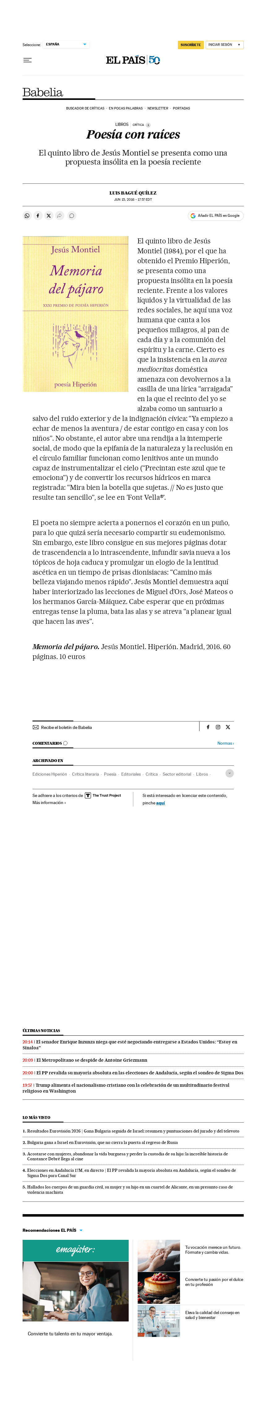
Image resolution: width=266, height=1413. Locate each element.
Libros (202, 774)
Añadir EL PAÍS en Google (218, 215)
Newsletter (158, 108)
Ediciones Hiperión (49, 774)
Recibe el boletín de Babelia (66, 727)
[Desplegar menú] (27, 60)
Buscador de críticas (85, 108)
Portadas (181, 108)
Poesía (110, 774)
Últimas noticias (41, 1030)
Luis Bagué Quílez (133, 193)
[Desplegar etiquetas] (229, 773)
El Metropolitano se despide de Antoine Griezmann (91, 1060)
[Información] (148, 124)
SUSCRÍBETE (191, 45)
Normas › (225, 743)
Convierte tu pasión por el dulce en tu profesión (214, 1282)
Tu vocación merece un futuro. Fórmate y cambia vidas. (213, 1250)
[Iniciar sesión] (225, 45)
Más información (49, 802)
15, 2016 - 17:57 (133, 200)
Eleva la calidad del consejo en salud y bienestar (212, 1315)
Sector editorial (177, 774)
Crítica (152, 774)
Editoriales (131, 774)
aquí (160, 802)
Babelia (43, 92)
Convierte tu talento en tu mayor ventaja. (70, 1334)
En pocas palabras (126, 108)
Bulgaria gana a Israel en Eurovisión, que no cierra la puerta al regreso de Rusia (102, 1142)
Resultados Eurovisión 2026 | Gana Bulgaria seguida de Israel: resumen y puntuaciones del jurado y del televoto (133, 1130)
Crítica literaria (85, 774)
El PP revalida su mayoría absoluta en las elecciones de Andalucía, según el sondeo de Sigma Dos (139, 1073)
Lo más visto (36, 1117)
